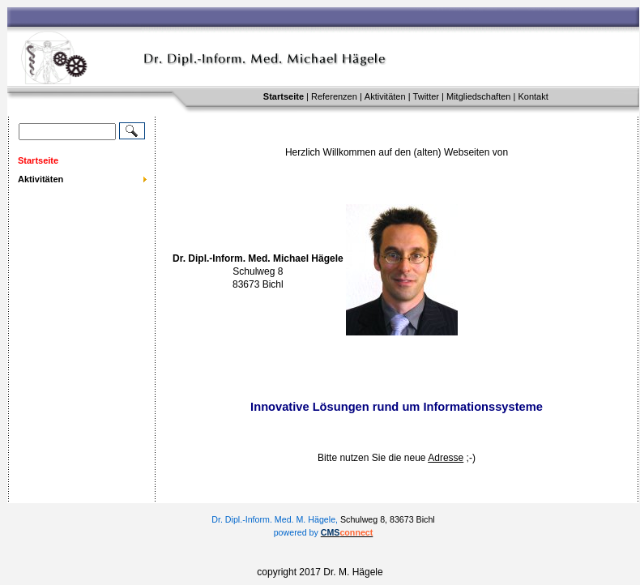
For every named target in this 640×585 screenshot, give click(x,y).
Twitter (426, 96)
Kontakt (533, 96)
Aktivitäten (385, 96)
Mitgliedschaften (478, 96)
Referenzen (334, 96)
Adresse (445, 457)
